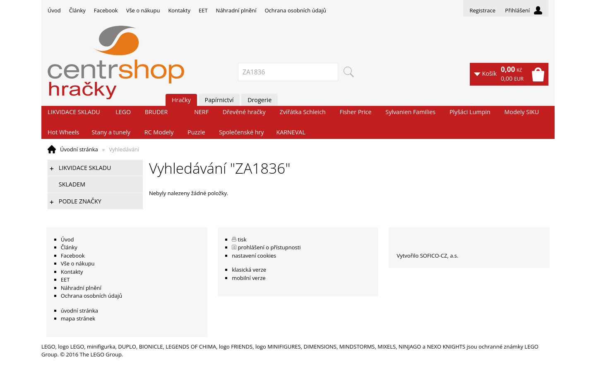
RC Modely (159, 132)
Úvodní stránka (79, 149)
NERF (201, 112)
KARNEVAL (290, 132)
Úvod (54, 10)
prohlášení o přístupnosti (269, 247)
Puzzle (196, 132)
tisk (242, 239)
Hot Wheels (63, 132)
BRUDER (156, 112)
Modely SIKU (522, 112)
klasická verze (249, 269)
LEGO (123, 112)
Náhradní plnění (236, 10)
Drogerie (260, 100)
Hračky (181, 100)
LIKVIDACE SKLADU (74, 112)
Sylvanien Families (410, 112)
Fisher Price (356, 112)
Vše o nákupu (143, 10)
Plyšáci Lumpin (469, 112)
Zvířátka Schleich (303, 112)
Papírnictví (219, 100)
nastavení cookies (254, 255)
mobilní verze (249, 278)
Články (77, 10)
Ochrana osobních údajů (295, 10)
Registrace (482, 10)
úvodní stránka (79, 310)
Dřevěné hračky (244, 112)
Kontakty (179, 10)
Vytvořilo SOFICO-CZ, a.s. (427, 255)
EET (203, 10)
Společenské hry (241, 132)
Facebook (106, 10)
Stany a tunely (110, 132)
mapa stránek (78, 318)
